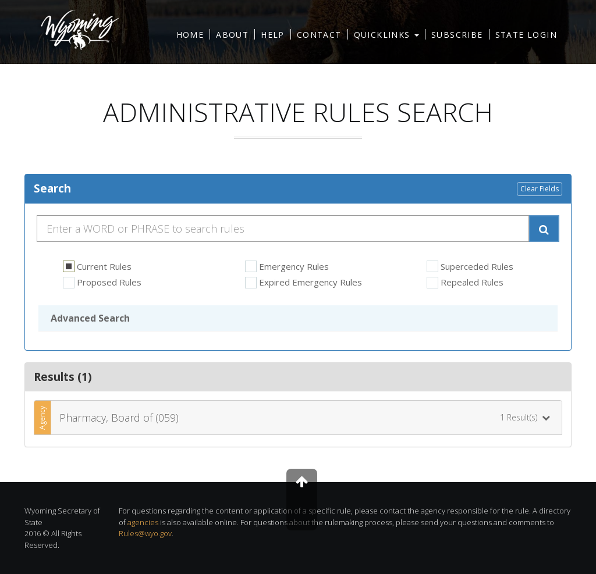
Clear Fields (539, 189)
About (232, 34)
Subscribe (457, 34)
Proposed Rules (102, 282)
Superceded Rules (470, 267)
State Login (526, 34)
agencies (142, 522)
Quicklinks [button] (386, 34)
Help (273, 34)
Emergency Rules (287, 267)
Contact (319, 34)
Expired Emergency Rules (303, 282)
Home (190, 34)
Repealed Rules (465, 282)
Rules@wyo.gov (145, 533)
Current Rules (97, 267)
